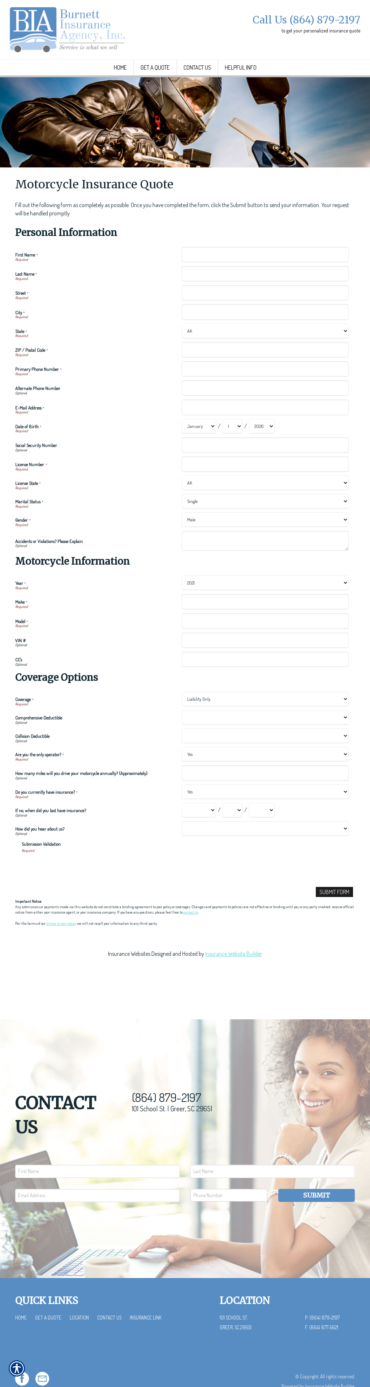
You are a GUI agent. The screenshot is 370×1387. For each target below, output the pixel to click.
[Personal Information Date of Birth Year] (262, 454)
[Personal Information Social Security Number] (265, 473)
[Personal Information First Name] (265, 282)
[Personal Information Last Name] (265, 302)
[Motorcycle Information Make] (265, 630)
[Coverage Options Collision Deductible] (265, 764)
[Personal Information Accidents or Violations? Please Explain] (265, 569)
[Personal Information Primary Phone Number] (265, 397)
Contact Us (109, 1295)
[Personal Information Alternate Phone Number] (265, 416)
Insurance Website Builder (233, 981)
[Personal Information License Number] (265, 492)
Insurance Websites (129, 981)
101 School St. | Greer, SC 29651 (172, 1086)
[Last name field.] (272, 1149)
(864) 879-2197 (166, 1075)
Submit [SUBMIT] (316, 1173)
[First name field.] (97, 1149)
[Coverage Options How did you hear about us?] (265, 856)
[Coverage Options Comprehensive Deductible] (265, 745)
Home (21, 1295)
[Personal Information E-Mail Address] (265, 435)
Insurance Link (146, 1295)
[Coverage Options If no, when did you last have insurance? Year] (262, 838)
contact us (190, 940)
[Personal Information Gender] (265, 548)
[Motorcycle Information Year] (265, 611)
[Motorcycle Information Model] (265, 649)
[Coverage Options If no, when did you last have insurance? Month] (199, 838)
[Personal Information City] (265, 340)
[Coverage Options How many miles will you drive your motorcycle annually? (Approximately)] (265, 801)
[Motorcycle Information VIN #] (265, 668)
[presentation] (77, 895)
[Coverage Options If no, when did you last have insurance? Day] (232, 838)
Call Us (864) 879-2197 (306, 19)
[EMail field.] (97, 1173)
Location (79, 1295)
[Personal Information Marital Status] (265, 529)
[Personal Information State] (265, 358)
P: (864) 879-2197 (322, 1295)
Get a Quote (48, 1295)
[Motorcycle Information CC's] (265, 687)
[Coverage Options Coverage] (265, 727)
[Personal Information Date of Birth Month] (199, 454)
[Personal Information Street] (265, 321)
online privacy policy (61, 951)
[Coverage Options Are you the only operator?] (265, 782)
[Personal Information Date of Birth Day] (232, 454)
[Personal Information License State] (265, 511)
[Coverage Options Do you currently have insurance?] (265, 820)
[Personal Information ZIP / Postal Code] (265, 377)
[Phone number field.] (228, 1173)
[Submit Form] (334, 920)
